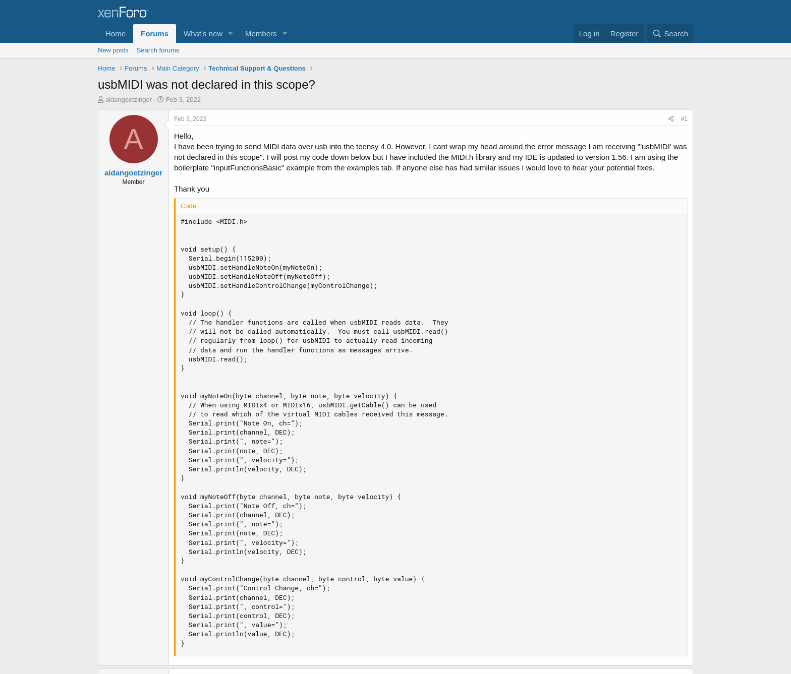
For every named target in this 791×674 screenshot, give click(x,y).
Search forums (158, 50)
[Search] (670, 33)
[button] (230, 33)
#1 (684, 118)
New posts (113, 50)
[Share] (671, 119)
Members (261, 33)
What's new (203, 33)
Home (115, 33)
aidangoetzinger (128, 99)
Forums (154, 33)
